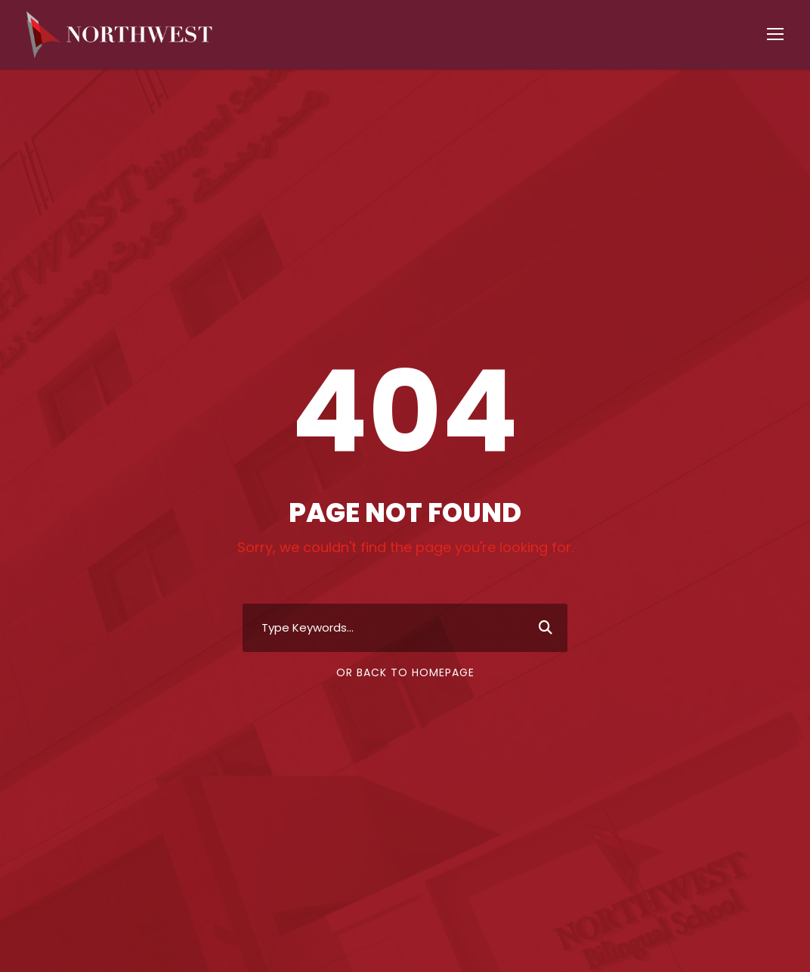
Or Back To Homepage (405, 677)
